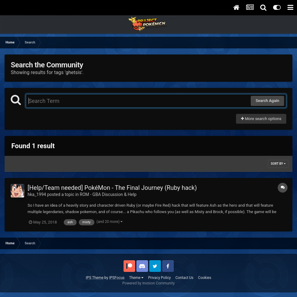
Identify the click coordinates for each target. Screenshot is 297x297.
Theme (136, 278)
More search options (261, 118)
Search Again (267, 100)
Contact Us (184, 278)
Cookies (204, 278)
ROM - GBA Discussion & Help (108, 194)
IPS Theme (95, 278)
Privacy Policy (159, 278)
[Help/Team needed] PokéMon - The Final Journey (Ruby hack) (112, 187)
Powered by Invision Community (148, 283)
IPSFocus (116, 278)
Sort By (278, 163)
